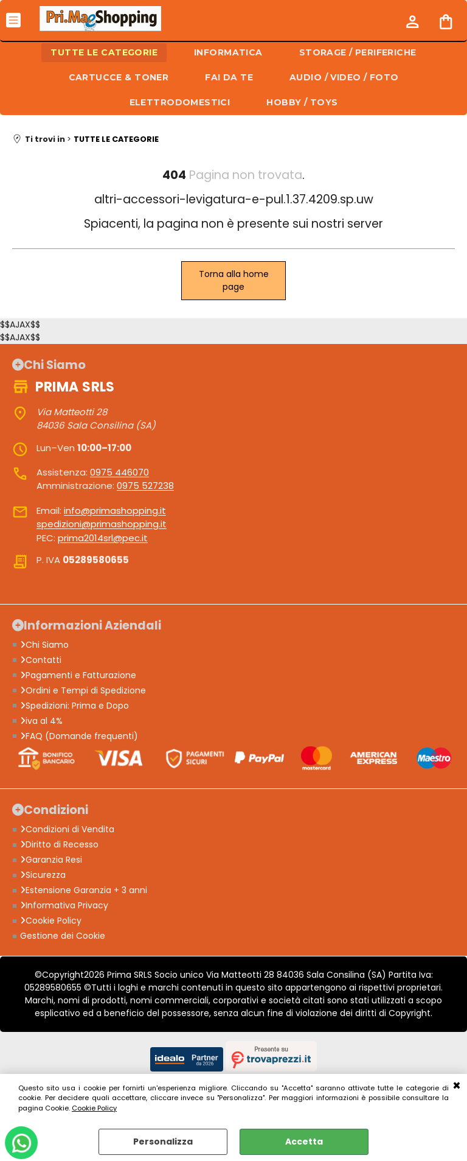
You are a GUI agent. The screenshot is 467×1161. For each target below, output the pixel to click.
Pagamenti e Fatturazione (78, 675)
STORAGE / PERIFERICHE (358, 52)
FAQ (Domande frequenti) (79, 736)
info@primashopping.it (115, 510)
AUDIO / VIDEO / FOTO (343, 77)
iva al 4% (41, 721)
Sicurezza (43, 875)
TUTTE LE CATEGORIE (103, 52)
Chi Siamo (44, 645)
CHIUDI (456, 1086)
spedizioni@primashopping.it (101, 523)
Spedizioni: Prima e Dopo (74, 706)
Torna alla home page (234, 280)
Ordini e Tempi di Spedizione (83, 690)
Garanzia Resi (51, 860)
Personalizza (163, 1141)
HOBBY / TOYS (301, 102)
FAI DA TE (229, 77)
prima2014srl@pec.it (103, 537)
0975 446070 (119, 472)
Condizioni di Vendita (67, 829)
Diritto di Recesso (59, 844)
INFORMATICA (228, 52)
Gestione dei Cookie (62, 936)
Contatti (40, 660)
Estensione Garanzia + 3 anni (83, 890)
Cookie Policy (94, 1108)
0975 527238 (145, 485)
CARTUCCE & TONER (119, 77)
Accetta (304, 1141)
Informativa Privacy (64, 905)
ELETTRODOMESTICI (180, 102)
